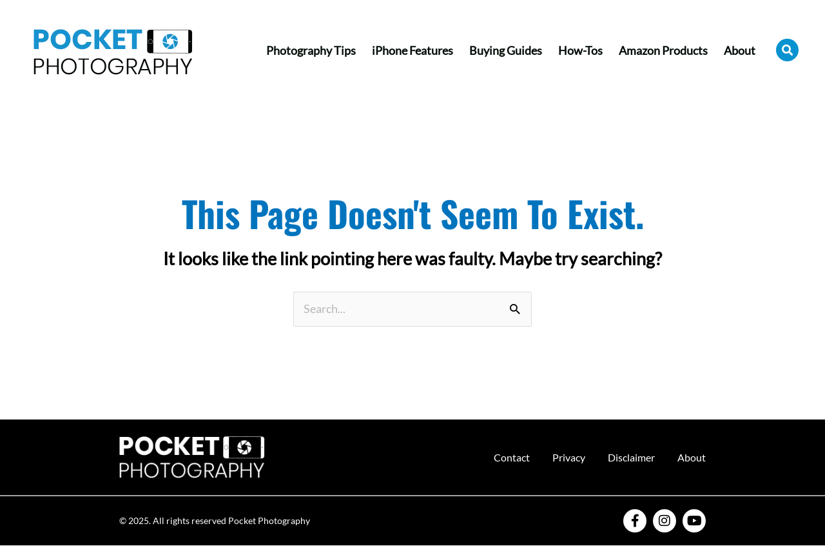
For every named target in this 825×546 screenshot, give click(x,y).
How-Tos (580, 50)
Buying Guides (505, 50)
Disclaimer (631, 457)
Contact (512, 457)
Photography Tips (311, 50)
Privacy (568, 457)
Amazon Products (663, 50)
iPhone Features (412, 50)
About (739, 50)
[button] (787, 50)
